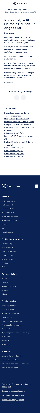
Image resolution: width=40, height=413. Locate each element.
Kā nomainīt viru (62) (13, 156)
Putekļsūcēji (6, 336)
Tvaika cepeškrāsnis (9, 305)
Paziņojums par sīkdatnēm (13, 395)
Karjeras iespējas (7, 259)
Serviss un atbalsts (8, 209)
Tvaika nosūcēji (7, 317)
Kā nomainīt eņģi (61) (13, 150)
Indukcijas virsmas (8, 309)
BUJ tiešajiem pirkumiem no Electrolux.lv (15, 364)
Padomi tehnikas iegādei (10, 367)
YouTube (5, 267)
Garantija (5, 224)
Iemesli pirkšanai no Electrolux (12, 356)
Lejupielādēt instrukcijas (10, 216)
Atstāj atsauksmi (7, 205)
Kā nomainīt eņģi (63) (14, 153)
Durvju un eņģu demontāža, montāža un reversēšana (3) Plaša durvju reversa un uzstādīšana (19, 121)
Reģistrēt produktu (8, 213)
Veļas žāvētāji (6, 329)
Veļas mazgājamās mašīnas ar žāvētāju (15, 333)
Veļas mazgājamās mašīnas (11, 325)
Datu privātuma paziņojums (13, 391)
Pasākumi (5, 282)
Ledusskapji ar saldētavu (10, 313)
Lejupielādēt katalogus (9, 220)
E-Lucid (4, 294)
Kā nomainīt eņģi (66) (14, 133)
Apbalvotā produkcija (9, 286)
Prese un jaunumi (7, 247)
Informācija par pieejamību (13, 399)
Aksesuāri (5, 344)
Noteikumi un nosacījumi (10, 360)
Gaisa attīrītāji (6, 340)
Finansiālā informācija (9, 251)
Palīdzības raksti (7, 232)
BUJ (3, 228)
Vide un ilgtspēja (7, 255)
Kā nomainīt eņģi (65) (14, 147)
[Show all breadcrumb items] (3, 9)
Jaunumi (4, 278)
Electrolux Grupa (7, 244)
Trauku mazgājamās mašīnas (12, 321)
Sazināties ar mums (8, 201)
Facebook (5, 263)
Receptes (5, 290)
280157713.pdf (9, 82)
